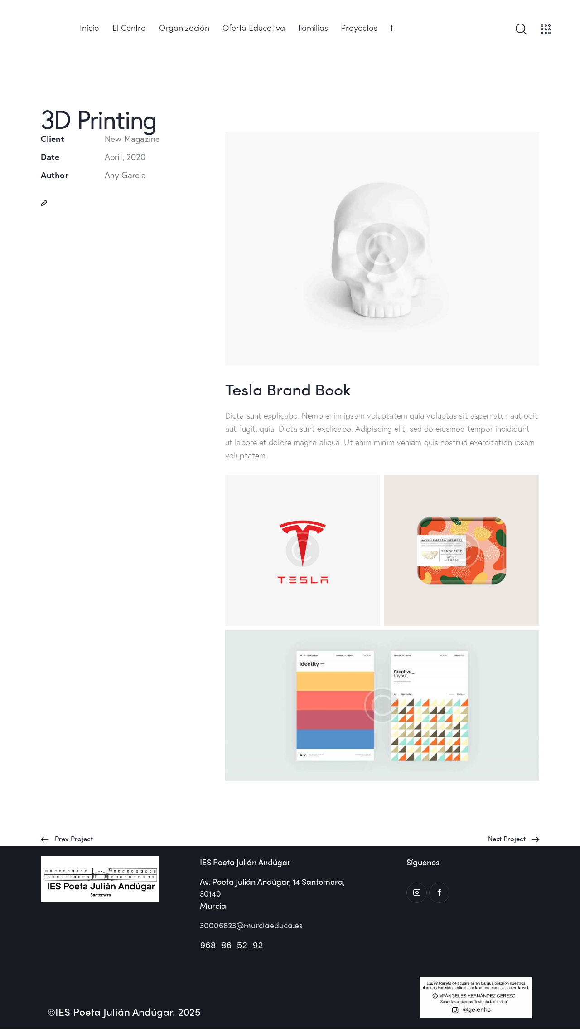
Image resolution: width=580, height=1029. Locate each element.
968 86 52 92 (231, 946)
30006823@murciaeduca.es (252, 925)
